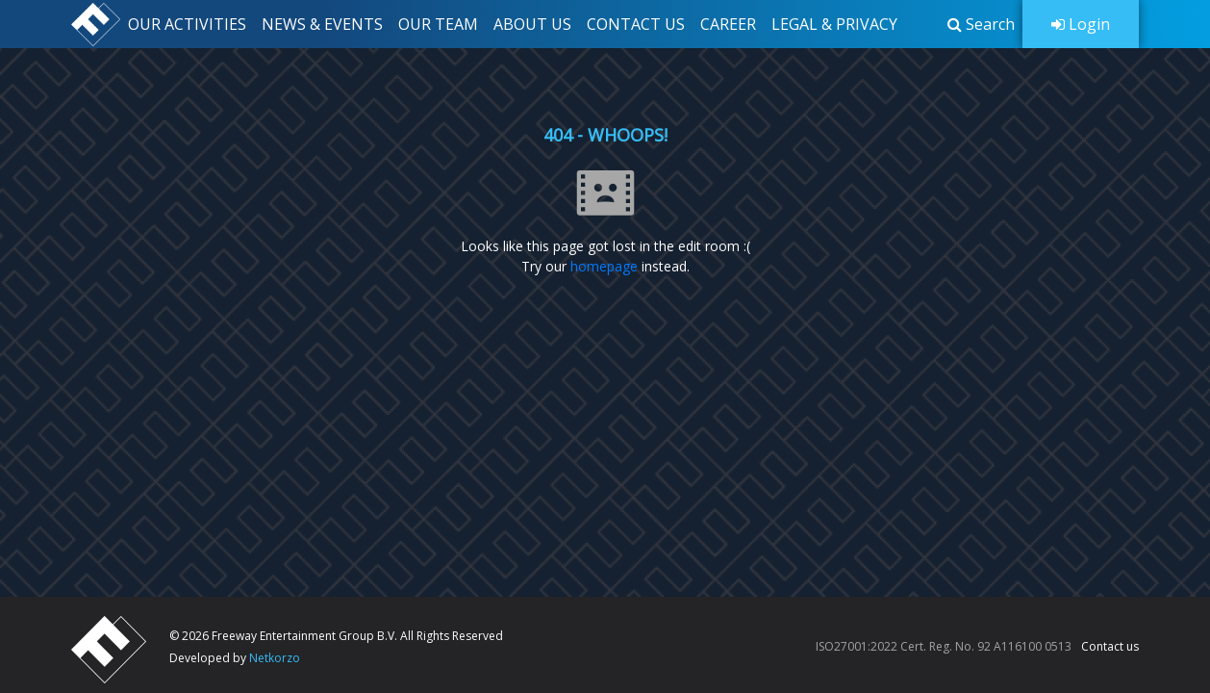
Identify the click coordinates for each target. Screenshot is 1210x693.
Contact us (1110, 646)
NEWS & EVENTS (322, 24)
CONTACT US (636, 24)
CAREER (728, 24)
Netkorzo (274, 658)
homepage (604, 266)
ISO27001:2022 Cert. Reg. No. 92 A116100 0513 (943, 646)
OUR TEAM (438, 24)
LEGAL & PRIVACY (834, 24)
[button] (981, 24)
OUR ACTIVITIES (187, 24)
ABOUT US (532, 24)
